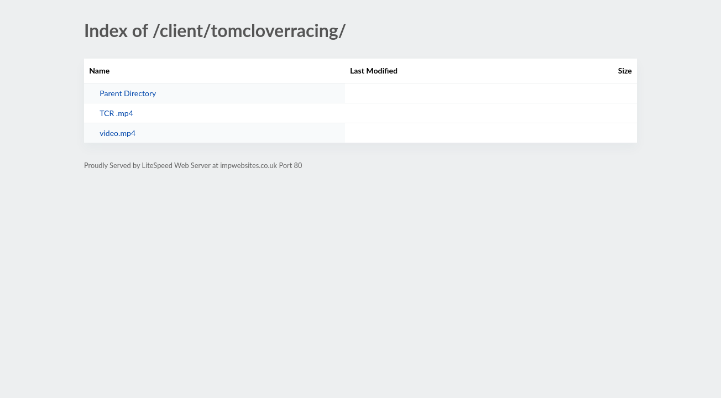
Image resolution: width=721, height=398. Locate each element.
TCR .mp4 (116, 113)
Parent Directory (128, 93)
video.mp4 (117, 133)
